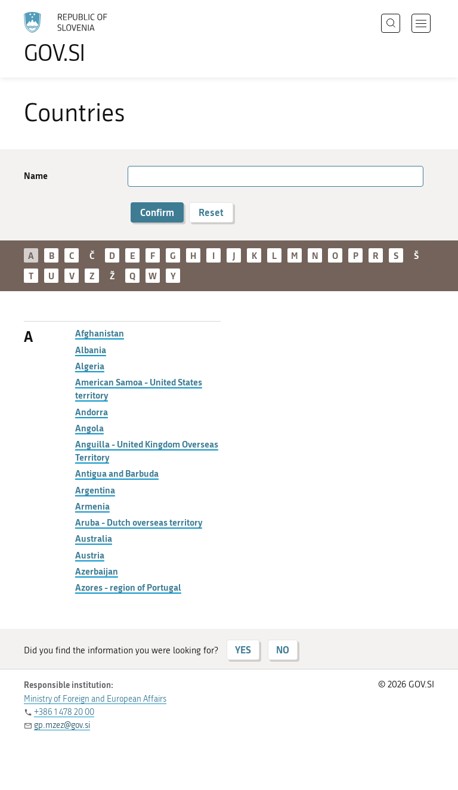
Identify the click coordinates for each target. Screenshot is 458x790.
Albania (90, 349)
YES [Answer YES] (243, 649)
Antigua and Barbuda (117, 473)
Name (36, 175)
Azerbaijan (96, 571)
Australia (93, 538)
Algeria (89, 365)
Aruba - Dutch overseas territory (138, 522)
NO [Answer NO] (282, 649)
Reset (211, 212)
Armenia (92, 506)
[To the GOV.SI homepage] (83, 37)
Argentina (95, 489)
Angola (89, 427)
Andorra (91, 411)
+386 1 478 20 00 (64, 712)
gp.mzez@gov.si (62, 725)
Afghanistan (99, 333)
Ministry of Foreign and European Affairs (95, 699)
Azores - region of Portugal (128, 587)
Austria (89, 554)
